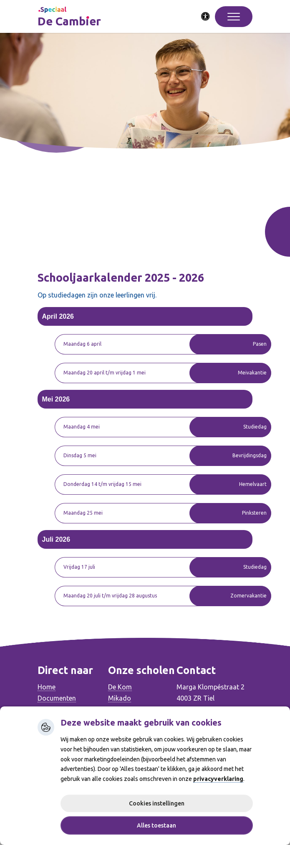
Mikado (119, 698)
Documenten (57, 698)
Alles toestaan (156, 825)
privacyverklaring (218, 779)
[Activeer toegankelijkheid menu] (206, 16)
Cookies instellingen (156, 803)
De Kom (120, 687)
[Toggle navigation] (233, 16)
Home (46, 687)
